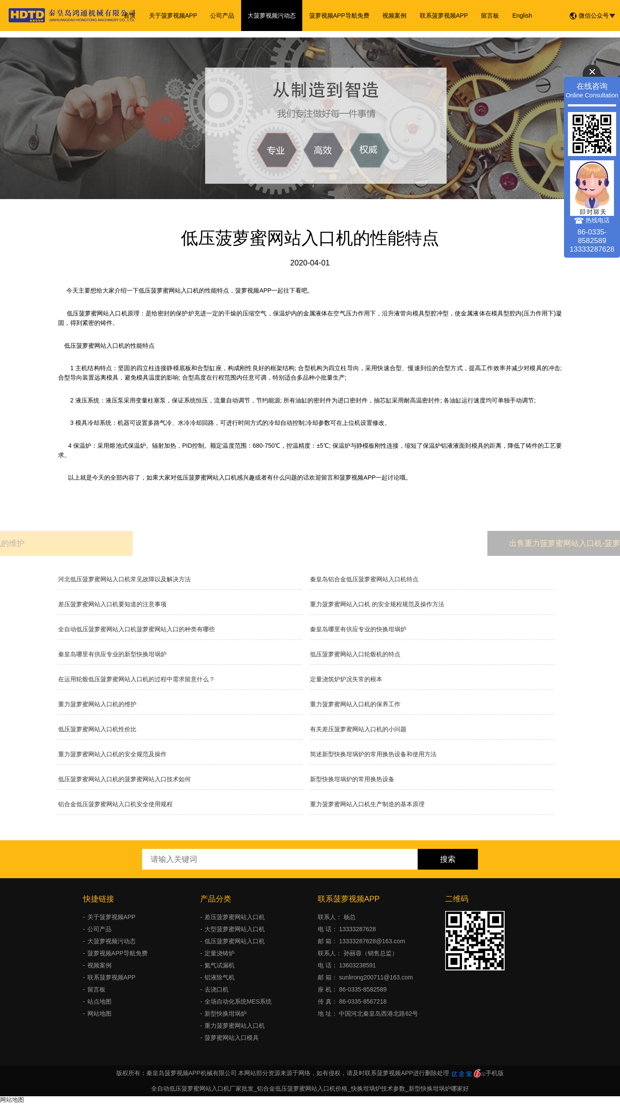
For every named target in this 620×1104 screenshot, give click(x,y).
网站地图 (99, 1013)
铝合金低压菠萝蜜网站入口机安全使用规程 (115, 804)
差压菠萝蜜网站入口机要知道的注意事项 (112, 604)
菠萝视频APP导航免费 (339, 15)
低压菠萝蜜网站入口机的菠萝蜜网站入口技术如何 (124, 779)
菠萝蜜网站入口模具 (232, 1037)
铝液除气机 (220, 977)
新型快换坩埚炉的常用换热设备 (352, 779)
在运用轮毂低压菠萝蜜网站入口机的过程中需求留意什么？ (136, 679)
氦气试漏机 (220, 965)
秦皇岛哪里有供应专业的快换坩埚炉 (358, 629)
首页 (131, 15)
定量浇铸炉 (220, 953)
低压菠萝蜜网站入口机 (235, 941)
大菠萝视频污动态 (272, 15)
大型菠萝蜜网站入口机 (235, 929)
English (521, 15)
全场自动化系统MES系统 (238, 1001)
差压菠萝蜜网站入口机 (235, 917)
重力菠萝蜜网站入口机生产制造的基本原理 (367, 804)
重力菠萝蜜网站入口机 (235, 1025)
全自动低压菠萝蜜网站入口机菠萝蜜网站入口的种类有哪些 (136, 629)
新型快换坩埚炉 (226, 1013)
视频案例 (394, 15)
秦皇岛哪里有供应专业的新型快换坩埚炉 (112, 654)
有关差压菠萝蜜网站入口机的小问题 (358, 729)
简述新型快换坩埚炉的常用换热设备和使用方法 (373, 754)
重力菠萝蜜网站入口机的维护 (97, 704)
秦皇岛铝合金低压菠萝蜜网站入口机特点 (364, 579)
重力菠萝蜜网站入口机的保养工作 (355, 704)
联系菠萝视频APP (443, 15)
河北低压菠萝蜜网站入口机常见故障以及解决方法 (124, 579)
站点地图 (99, 1001)
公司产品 (223, 15)
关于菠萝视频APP (174, 15)
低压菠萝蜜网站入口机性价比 (97, 729)
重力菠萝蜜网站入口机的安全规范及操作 (112, 754)
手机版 (495, 1073)
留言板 (489, 15)
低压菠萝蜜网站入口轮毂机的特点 (355, 654)
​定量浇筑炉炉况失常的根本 (346, 679)
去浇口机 (217, 989)
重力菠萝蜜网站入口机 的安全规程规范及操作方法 (377, 604)
